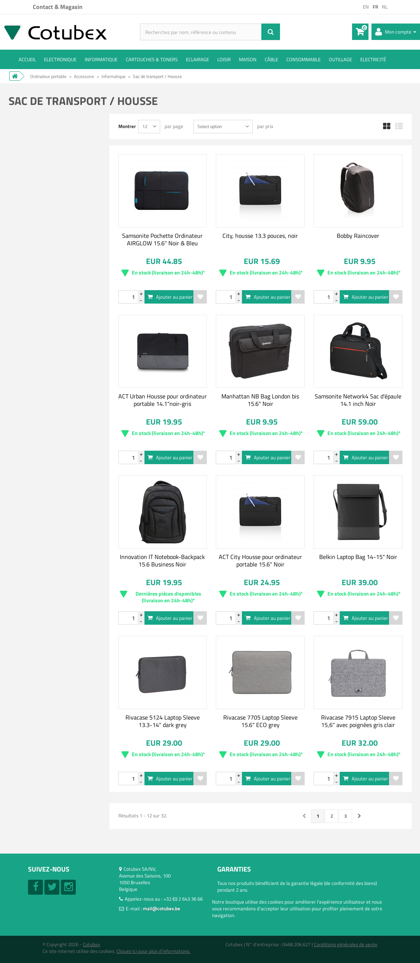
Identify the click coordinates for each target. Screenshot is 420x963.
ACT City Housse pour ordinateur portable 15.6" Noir (260, 560)
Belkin (34, 215)
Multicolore (40, 420)
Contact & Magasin (58, 6)
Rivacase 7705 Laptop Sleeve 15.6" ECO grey (260, 721)
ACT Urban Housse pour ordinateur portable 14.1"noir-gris (162, 400)
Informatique (101, 59)
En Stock (38, 172)
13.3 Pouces (40, 348)
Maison (247, 59)
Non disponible (43, 162)
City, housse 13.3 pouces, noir (260, 235)
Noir (32, 431)
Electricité (373, 59)
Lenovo (35, 235)
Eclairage (197, 59)
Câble (271, 59)
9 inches (36, 338)
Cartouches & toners (152, 59)
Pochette (37, 473)
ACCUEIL (27, 59)
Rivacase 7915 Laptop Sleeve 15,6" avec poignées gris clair (358, 721)
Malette (36, 463)
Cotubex (91, 944)
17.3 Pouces (40, 378)
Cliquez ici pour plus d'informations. (153, 951)
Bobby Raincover (358, 235)
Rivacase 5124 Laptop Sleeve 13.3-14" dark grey (162, 721)
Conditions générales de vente (345, 944)
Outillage (340, 59)
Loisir (224, 59)
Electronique (60, 59)
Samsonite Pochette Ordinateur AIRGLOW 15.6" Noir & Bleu (162, 239)
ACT (32, 205)
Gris (32, 410)
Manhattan (40, 245)
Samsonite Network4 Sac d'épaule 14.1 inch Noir (358, 400)
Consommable (303, 59)
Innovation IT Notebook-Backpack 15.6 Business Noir (162, 560)
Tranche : (25, 297)
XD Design (38, 265)
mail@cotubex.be (161, 908)
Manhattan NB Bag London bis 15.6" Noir (260, 400)
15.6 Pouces (40, 368)
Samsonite (39, 255)
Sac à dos (38, 493)
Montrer (127, 126)
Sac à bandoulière (46, 483)
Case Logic (39, 225)
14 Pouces (39, 358)
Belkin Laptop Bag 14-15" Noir (358, 556)
